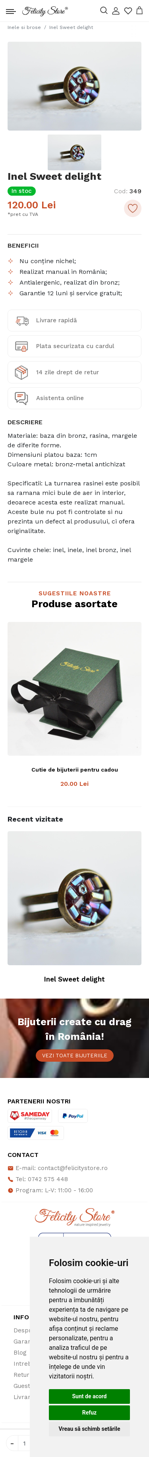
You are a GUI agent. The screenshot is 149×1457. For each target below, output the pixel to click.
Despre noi (29, 1330)
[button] (116, 10)
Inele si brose (24, 27)
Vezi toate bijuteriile (74, 1056)
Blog (20, 1352)
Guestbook (29, 1386)
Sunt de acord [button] (89, 1396)
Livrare (24, 1397)
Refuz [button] (89, 1412)
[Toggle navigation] (11, 9)
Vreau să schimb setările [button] (89, 1429)
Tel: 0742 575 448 (38, 1179)
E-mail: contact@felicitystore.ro (58, 1168)
